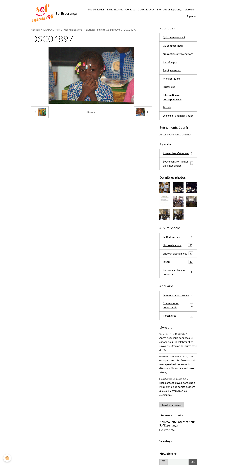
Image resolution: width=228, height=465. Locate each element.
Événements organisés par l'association (178, 163)
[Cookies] (7, 458)
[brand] (53, 13)
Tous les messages (171, 404)
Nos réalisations (73, 29)
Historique (169, 86)
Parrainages (170, 62)
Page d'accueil (96, 9)
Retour (91, 112)
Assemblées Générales (178, 153)
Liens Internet (115, 9)
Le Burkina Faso (178, 237)
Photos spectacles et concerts (178, 272)
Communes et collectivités (178, 305)
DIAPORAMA (146, 9)
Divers (178, 262)
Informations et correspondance (172, 97)
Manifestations (171, 78)
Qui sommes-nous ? (174, 37)
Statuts (167, 107)
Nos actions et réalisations (178, 53)
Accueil (35, 29)
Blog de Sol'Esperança (169, 9)
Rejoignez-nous (172, 70)
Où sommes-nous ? (174, 45)
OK (193, 461)
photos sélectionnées (178, 253)
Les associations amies (178, 295)
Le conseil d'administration (178, 115)
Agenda (191, 16)
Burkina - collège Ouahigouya (103, 29)
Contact (130, 9)
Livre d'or (190, 9)
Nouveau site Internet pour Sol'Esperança (177, 423)
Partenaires (178, 315)
